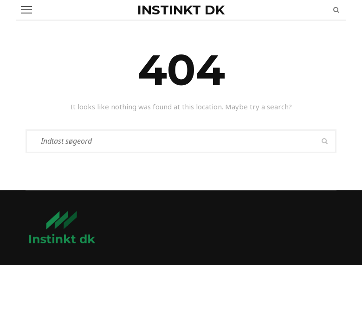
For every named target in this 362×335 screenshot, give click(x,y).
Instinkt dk (181, 10)
